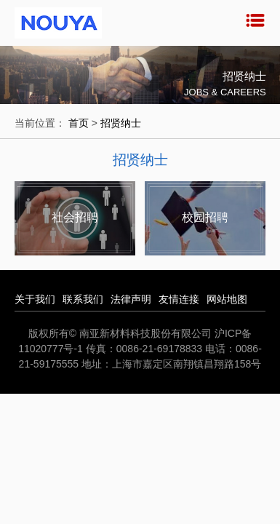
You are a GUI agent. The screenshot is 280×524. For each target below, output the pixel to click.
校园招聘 (205, 217)
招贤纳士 (120, 123)
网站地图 (227, 299)
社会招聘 (75, 217)
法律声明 (131, 299)
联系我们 (83, 299)
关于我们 (35, 299)
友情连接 (179, 299)
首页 (78, 123)
